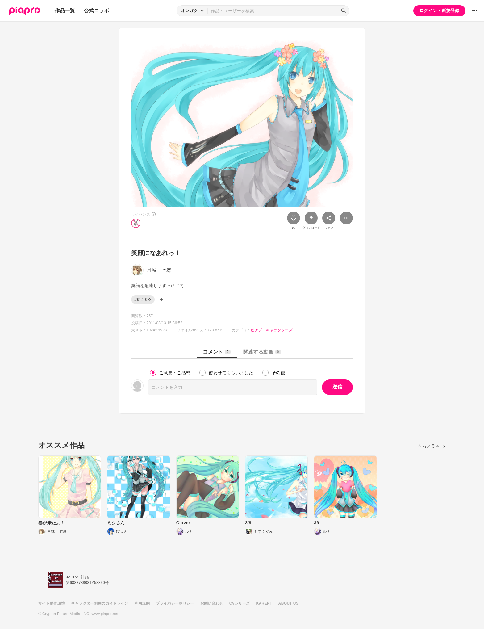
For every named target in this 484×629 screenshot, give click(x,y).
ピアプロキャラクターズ (272, 330)
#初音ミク (143, 299)
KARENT (264, 603)
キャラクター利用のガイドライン (99, 603)
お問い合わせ (211, 603)
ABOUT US (288, 603)
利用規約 (142, 603)
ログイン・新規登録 (439, 10)
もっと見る (432, 446)
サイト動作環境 (51, 603)
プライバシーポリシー (175, 603)
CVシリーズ (239, 603)
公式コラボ (96, 10)
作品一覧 (65, 10)
